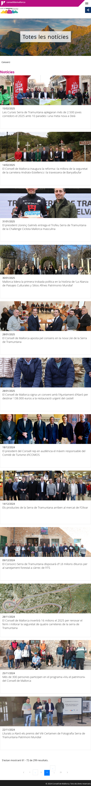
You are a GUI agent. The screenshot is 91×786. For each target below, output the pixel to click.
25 (62, 772)
